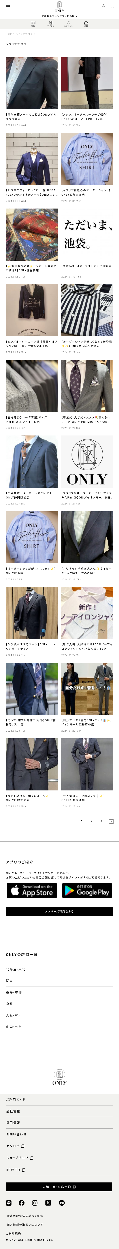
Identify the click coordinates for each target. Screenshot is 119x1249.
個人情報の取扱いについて (25, 1224)
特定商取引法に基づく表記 (25, 1215)
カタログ (13, 1146)
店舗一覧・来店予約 (57, 1187)
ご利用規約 (13, 1233)
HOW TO (13, 1170)
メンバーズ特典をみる (59, 911)
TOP (9, 34)
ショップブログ (24, 34)
